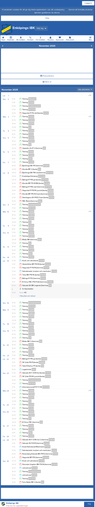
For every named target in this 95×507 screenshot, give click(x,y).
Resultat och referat (27, 296)
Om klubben (40, 38)
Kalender (10, 38)
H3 (30, 127)
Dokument (70, 38)
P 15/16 (31, 102)
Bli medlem (20, 38)
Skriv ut (47, 82)
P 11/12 (46, 113)
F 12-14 (31, 130)
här (66, 9)
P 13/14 (31, 124)
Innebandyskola (34, 106)
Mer (90, 38)
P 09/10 (31, 120)
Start (3, 38)
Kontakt (30, 38)
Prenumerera (47, 76)
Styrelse (50, 38)
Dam (30, 159)
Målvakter (32, 99)
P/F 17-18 (32, 109)
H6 (44, 148)
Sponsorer (60, 38)
